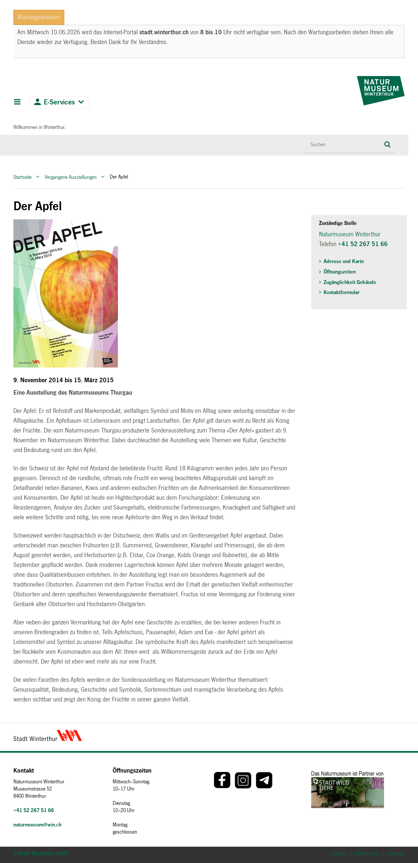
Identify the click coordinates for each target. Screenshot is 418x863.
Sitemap (395, 853)
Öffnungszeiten (340, 272)
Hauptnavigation (17, 102)
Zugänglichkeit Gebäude (350, 282)
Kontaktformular (342, 292)
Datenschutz (366, 853)
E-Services (59, 102)
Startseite (22, 177)
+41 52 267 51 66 (363, 244)
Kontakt (338, 853)
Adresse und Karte (344, 261)
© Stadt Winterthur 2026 (40, 853)
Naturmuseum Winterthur (349, 234)
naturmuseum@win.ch (37, 824)
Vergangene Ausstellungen (71, 177)
